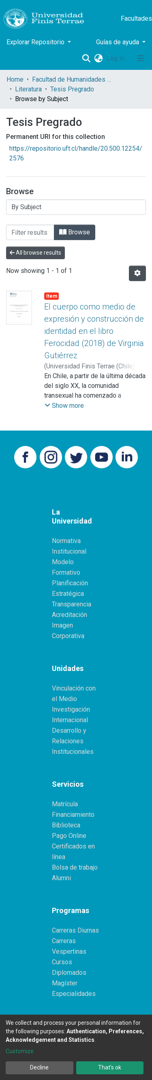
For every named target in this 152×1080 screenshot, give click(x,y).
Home (15, 79)
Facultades (136, 18)
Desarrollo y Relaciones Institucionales (73, 741)
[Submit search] (86, 58)
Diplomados (69, 972)
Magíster (64, 983)
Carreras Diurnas (75, 930)
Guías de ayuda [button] (118, 42)
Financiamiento (73, 814)
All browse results (35, 252)
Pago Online (69, 836)
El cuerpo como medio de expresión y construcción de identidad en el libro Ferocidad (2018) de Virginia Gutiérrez (94, 331)
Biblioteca (66, 825)
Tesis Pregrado (72, 89)
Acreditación (69, 615)
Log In (116, 58)
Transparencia (71, 604)
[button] (98, 58)
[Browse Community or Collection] (76, 207)
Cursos (62, 962)
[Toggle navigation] (140, 58)
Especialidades (74, 994)
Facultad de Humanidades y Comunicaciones (72, 79)
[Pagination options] (137, 273)
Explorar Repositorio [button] (36, 42)
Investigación (71, 709)
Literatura (28, 89)
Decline (39, 1067)
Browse (74, 232)
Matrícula (65, 804)
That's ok (109, 1067)
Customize (20, 1051)
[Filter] (30, 232)
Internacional (70, 720)
